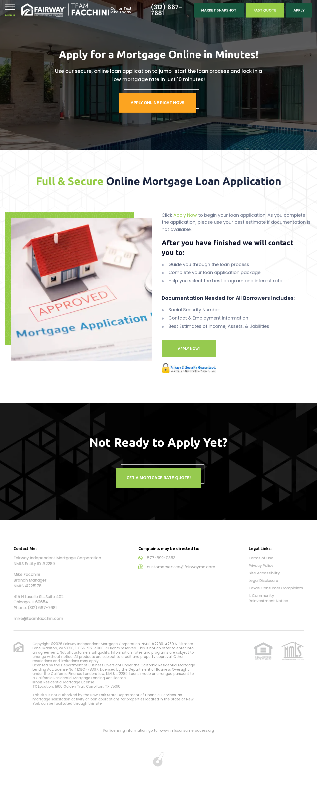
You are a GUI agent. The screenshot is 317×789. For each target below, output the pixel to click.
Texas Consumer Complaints (276, 588)
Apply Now (185, 215)
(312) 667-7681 (166, 10)
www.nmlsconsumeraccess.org (186, 730)
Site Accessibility (264, 573)
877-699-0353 (161, 558)
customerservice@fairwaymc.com (181, 567)
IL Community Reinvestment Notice (268, 598)
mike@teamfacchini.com (38, 618)
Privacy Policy (261, 565)
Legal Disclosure (263, 580)
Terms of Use (261, 558)
